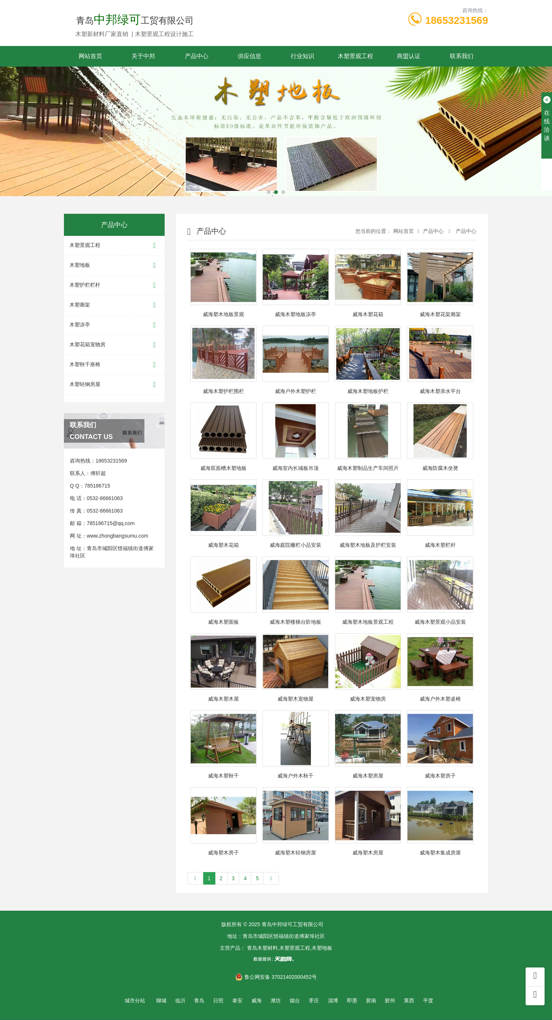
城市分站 (135, 1000)
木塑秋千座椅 (114, 365)
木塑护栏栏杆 (114, 285)
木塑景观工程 (355, 56)
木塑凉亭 (114, 325)
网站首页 (90, 56)
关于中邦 (143, 56)
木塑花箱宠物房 (114, 345)
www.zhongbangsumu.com (117, 536)
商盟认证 (408, 56)
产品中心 (196, 56)
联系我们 (461, 56)
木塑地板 (114, 265)
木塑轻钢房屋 (114, 384)
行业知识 (302, 56)
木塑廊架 (114, 305)
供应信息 (249, 56)
